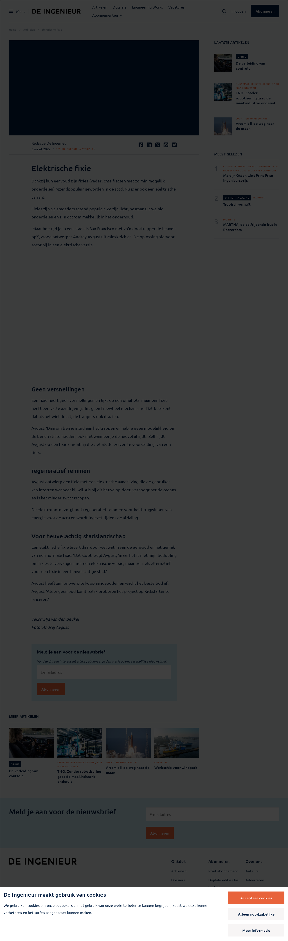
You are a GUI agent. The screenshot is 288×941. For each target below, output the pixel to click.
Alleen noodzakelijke (256, 914)
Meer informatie (256, 930)
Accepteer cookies (256, 897)
